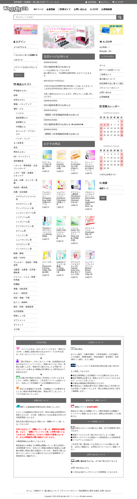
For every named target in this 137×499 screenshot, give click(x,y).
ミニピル (20, 113)
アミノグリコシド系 (25, 208)
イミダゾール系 (23, 222)
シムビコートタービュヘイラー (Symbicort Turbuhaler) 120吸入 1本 (61, 198)
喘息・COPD (19, 258)
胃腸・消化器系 (20, 289)
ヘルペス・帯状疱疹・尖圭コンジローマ (25, 167)
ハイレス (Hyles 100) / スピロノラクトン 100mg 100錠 (61, 233)
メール (98, 461)
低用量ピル (21, 122)
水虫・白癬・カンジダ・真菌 (25, 181)
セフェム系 (21, 231)
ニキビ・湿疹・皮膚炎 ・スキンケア (25, 174)
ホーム (102, 65)
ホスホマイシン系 (24, 204)
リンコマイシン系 (24, 249)
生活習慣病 (18, 311)
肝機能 (17, 284)
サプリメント (19, 320)
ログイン (104, 2)
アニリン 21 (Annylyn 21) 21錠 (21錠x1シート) (75, 166)
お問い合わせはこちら (80, 468)
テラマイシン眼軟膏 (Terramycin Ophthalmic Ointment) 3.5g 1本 (75, 197)
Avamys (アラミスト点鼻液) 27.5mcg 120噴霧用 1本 (61, 267)
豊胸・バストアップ (22, 104)
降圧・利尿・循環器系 (23, 307)
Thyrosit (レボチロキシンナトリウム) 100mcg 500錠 (47, 232)
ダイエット (18, 325)
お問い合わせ (80, 9)
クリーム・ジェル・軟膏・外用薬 (25, 278)
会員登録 (90, 2)
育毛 (16, 147)
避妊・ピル (18, 109)
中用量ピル (21, 127)
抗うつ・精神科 (20, 302)
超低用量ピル (22, 118)
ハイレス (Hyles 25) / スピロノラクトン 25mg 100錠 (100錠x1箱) (75, 234)
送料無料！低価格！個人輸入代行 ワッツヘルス (36, 2)
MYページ (38, 9)
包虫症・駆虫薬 (20, 187)
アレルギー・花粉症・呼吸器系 (25, 263)
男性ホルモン (19, 152)
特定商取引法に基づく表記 (111, 83)
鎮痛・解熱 (18, 253)
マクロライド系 (23, 244)
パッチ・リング (23, 138)
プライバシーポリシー (109, 88)
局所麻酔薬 (18, 161)
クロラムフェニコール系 (26, 197)
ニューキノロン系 (24, 240)
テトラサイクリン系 (25, 226)
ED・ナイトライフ (22, 156)
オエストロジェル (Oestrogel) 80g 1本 (89, 231)
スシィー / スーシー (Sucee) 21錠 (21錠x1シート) (89, 166)
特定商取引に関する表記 (89, 491)
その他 (17, 329)
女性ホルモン (19, 100)
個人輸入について (107, 79)
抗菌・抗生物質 (20, 192)
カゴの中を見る (107, 56)
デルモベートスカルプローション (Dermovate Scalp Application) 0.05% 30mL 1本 (90, 199)
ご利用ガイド (64, 9)
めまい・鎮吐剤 (20, 293)
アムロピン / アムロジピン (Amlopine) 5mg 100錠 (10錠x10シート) (47, 198)
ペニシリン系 (22, 235)
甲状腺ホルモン (20, 90)
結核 (16, 95)
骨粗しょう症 (19, 316)
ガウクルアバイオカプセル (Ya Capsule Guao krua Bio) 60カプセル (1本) (75, 268)
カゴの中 (117, 2)
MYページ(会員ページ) (109, 70)
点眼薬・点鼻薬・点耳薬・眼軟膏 (25, 271)
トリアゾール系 (23, 217)
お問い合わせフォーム (84, 461)
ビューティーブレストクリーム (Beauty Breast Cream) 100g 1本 (89, 268)
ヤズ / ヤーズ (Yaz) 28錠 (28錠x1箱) (46, 165)
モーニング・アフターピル (26, 132)
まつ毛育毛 (18, 143)
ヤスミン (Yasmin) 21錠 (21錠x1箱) (60, 165)
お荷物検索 (106, 9)
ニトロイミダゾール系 (26, 213)
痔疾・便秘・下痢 (21, 298)
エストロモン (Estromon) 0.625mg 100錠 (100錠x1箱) (46, 267)
